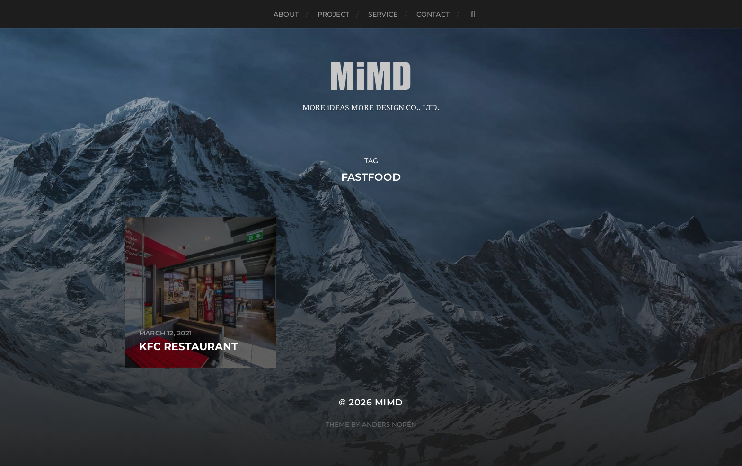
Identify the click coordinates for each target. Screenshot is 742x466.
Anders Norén (389, 424)
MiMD (389, 402)
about (286, 14)
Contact (433, 14)
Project (333, 14)
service (383, 14)
